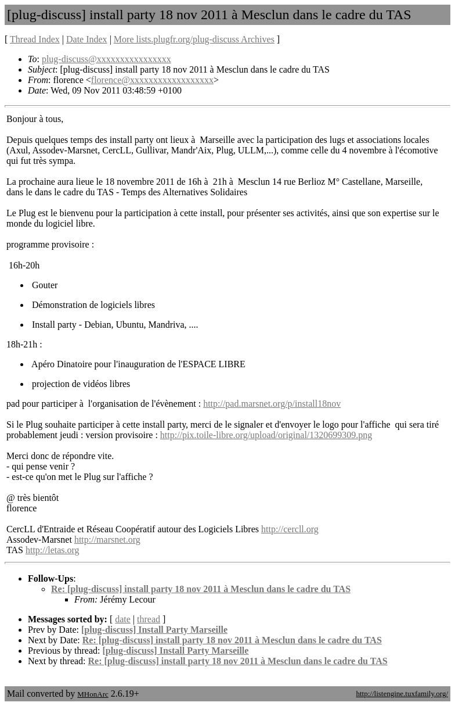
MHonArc (92, 694)
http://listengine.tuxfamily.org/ (402, 693)
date (123, 619)
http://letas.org (53, 550)
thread (148, 619)
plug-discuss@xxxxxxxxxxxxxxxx (106, 59)
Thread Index (35, 39)
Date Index (86, 39)
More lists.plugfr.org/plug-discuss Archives (194, 39)
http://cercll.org (290, 529)
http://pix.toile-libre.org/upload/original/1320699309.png (266, 435)
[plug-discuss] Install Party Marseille (154, 630)
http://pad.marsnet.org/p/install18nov (272, 403)
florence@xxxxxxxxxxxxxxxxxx (152, 80)
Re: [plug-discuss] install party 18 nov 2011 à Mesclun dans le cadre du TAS (201, 589)
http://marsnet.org (107, 539)
